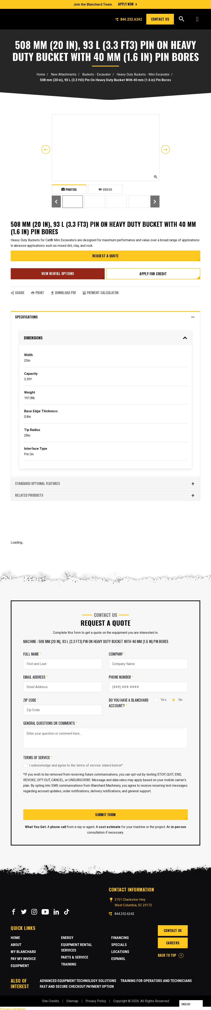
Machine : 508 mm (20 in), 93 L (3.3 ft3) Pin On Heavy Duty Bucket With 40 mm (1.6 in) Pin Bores (95, 639)
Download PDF (63, 291)
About (16, 943)
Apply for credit (153, 272)
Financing (120, 936)
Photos (69, 189)
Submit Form (105, 813)
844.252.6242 (129, 19)
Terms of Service (37, 755)
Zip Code (31, 698)
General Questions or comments (50, 721)
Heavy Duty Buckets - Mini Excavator (143, 74)
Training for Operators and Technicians (156, 979)
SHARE (18, 291)
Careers (172, 941)
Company (117, 652)
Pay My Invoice (23, 957)
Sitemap (72, 999)
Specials (119, 943)
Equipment (20, 964)
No (177, 698)
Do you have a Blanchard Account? (128, 701)
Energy (67, 936)
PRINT (37, 291)
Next (165, 149)
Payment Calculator (101, 291)
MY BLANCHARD (23, 950)
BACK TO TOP (171, 953)
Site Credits (50, 999)
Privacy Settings (13, 1007)
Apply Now (126, 4)
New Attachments (63, 74)
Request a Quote (105, 255)
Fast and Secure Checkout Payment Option (77, 985)
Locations (120, 950)
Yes (160, 698)
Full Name (32, 652)
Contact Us (160, 19)
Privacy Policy (96, 999)
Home (40, 74)
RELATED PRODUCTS (105, 493)
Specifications (105, 315)
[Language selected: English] (191, 1005)
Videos (105, 189)
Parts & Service (74, 955)
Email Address (35, 675)
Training (68, 962)
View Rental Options (57, 272)
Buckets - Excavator (96, 74)
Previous (45, 149)
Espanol (118, 957)
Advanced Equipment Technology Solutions (78, 979)
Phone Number (121, 675)
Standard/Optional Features (105, 482)
